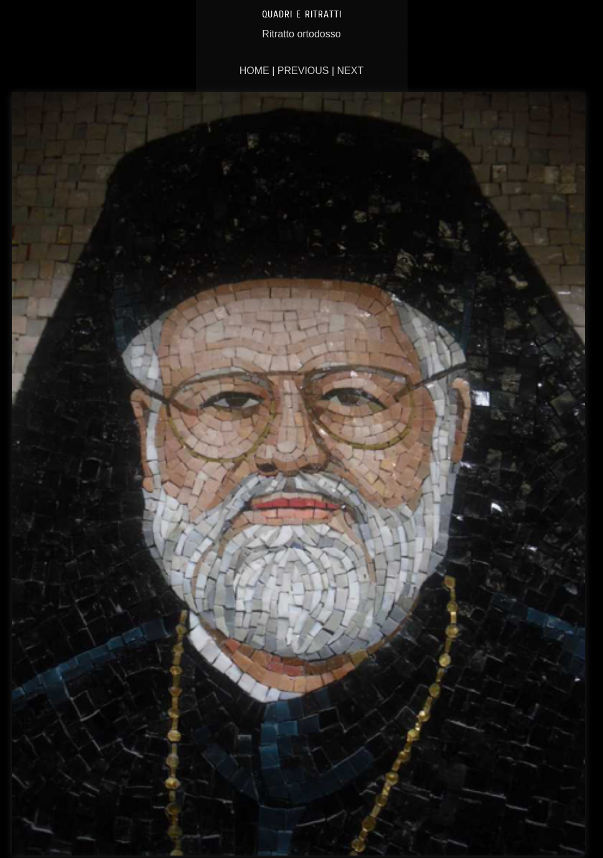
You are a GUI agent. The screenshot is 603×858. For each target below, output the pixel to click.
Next (350, 70)
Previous (303, 70)
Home (254, 70)
